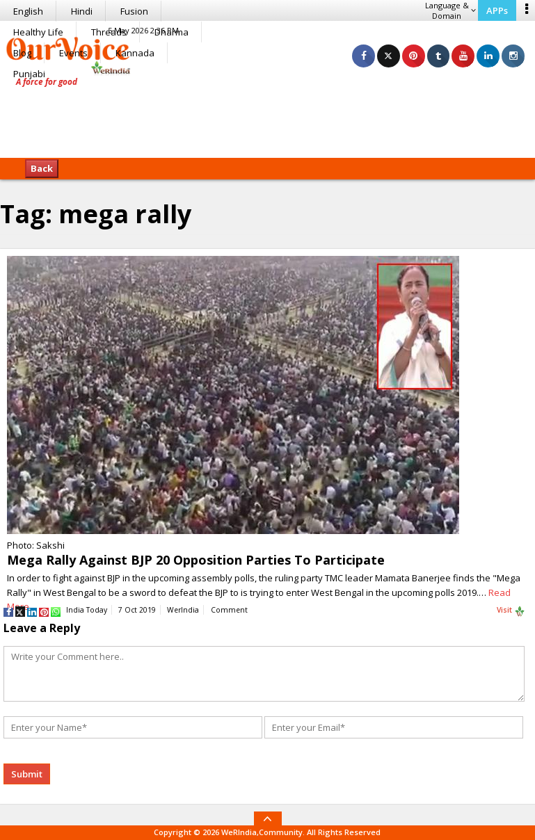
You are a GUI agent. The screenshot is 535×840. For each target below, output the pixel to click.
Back (42, 168)
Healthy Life (38, 32)
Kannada (134, 53)
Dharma (171, 32)
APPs (497, 10)
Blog (22, 53)
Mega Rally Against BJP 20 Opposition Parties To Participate (196, 559)
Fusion (134, 11)
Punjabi (29, 73)
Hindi (82, 11)
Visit (511, 610)
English (28, 11)
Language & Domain (450, 10)
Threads (109, 32)
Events (73, 53)
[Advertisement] (268, 114)
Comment (229, 610)
